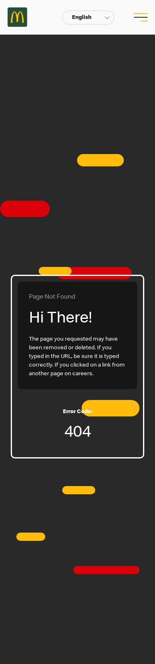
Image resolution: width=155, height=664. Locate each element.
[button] (88, 17)
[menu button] (139, 17)
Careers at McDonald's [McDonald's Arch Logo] (17, 17)
